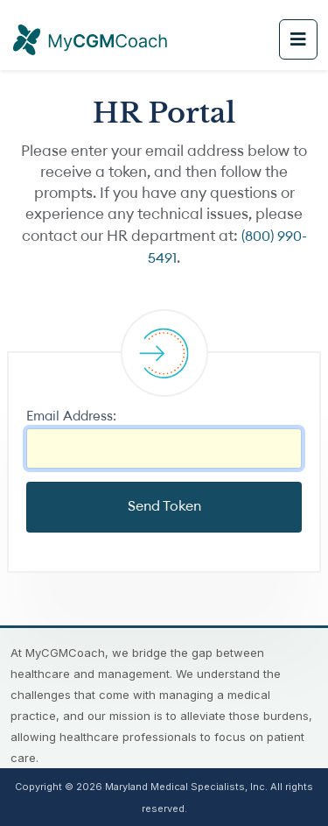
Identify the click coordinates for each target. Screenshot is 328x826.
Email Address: (71, 417)
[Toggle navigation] (298, 39)
